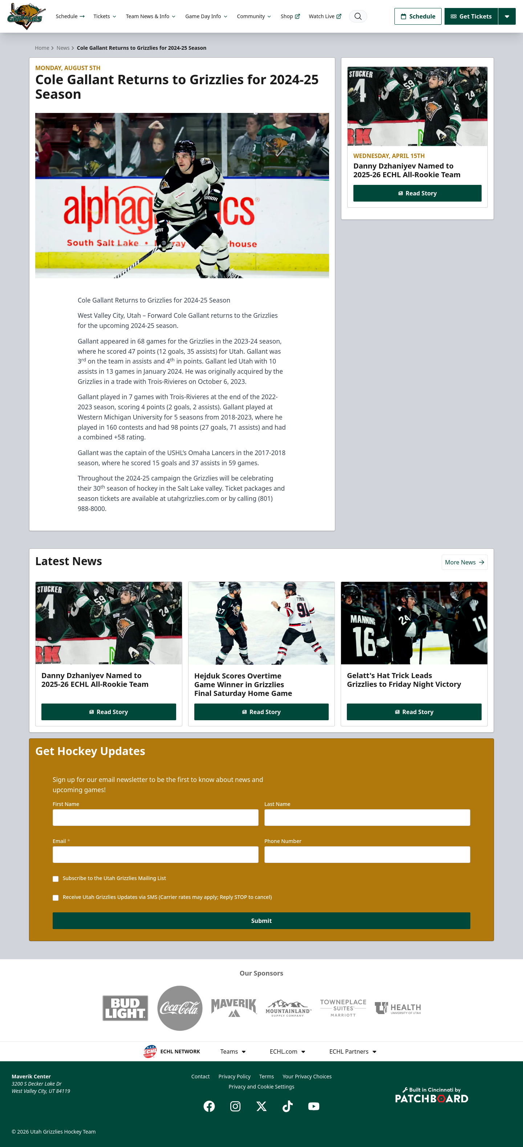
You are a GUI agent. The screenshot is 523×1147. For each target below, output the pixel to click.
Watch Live (325, 16)
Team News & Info (151, 16)
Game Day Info (206, 16)
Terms (266, 1076)
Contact (200, 1076)
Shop (290, 16)
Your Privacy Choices (307, 1076)
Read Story (417, 193)
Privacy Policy (234, 1076)
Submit (261, 921)
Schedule (70, 16)
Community (254, 16)
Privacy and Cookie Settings (262, 1086)
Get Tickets (471, 16)
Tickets (105, 16)
